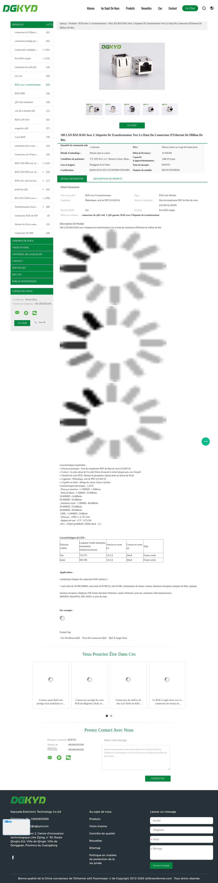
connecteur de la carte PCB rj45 (32, 146)
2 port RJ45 (32, 137)
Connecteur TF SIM (32, 233)
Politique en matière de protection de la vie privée (102, 859)
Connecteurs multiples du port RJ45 (32, 50)
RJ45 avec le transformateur (32, 84)
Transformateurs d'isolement (32, 207)
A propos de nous (22, 241)
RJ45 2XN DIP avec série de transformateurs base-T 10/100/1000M (33, 172)
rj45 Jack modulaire (32, 102)
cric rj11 (32, 76)
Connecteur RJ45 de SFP (32, 215)
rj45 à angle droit (118, 638)
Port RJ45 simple (32, 58)
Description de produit (107, 179)
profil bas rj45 (32, 189)
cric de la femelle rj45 (32, 111)
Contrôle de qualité (102, 833)
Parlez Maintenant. (24, 281)
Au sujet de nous (110, 8)
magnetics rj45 (32, 128)
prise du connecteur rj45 (94, 638)
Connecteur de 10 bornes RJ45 (32, 154)
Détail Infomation (72, 179)
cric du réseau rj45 (70, 638)
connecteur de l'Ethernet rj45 (32, 32)
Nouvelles (146, 8)
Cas (160, 8)
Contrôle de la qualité (27, 254)
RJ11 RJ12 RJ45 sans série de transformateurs (33, 198)
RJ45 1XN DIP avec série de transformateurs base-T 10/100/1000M (33, 163)
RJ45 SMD (32, 93)
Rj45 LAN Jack (32, 119)
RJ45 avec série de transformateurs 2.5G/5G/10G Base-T (33, 180)
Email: (30, 826)
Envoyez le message (161, 865)
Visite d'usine (20, 247)
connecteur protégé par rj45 (32, 41)
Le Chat (190, 8)
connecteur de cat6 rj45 (32, 67)
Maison (91, 8)
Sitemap (94, 848)
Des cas (17, 274)
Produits (130, 8)
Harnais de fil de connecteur (32, 224)
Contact (173, 8)
